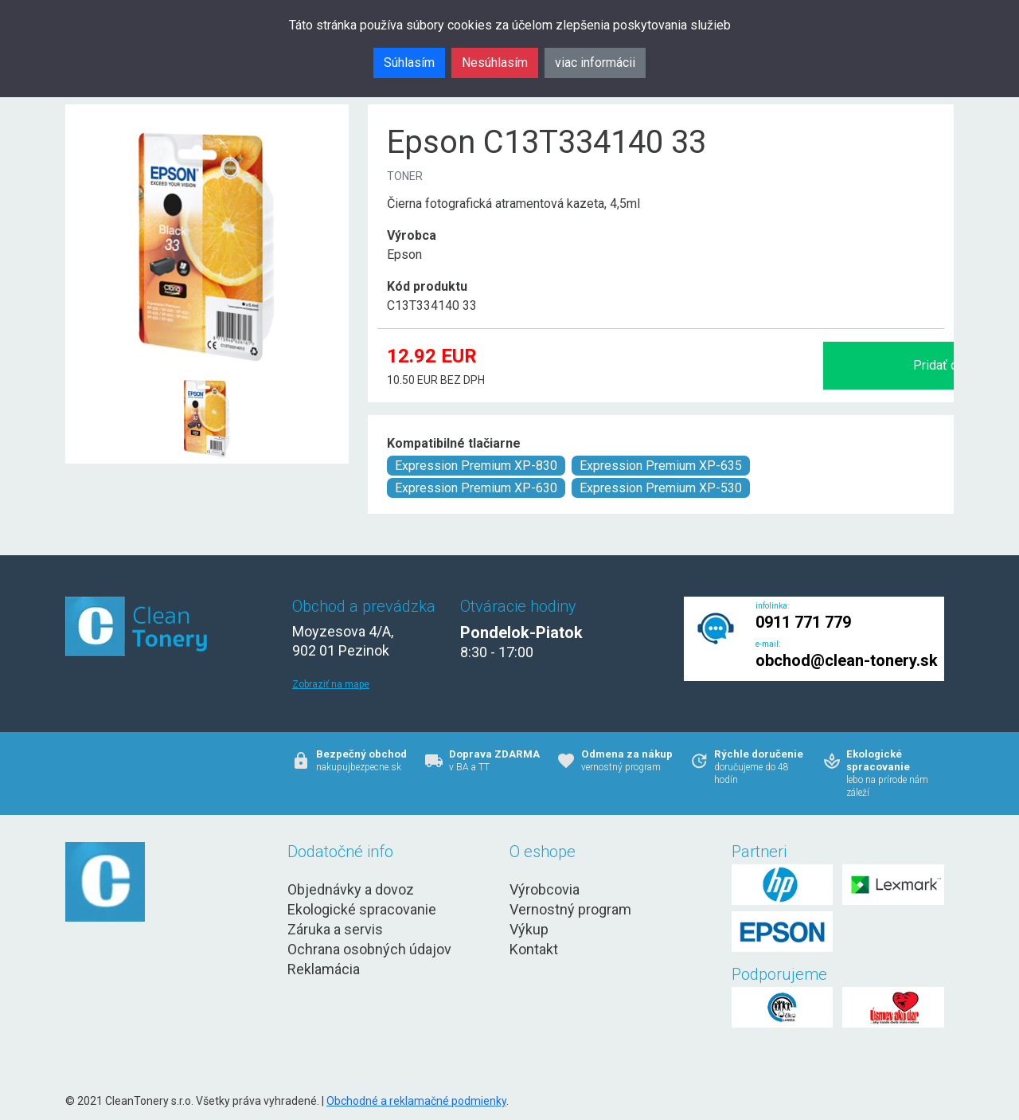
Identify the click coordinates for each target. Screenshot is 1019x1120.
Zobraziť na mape (330, 684)
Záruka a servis (335, 929)
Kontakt (534, 949)
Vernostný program (570, 909)
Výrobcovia (545, 889)
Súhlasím (409, 62)
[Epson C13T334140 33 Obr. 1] (207, 379)
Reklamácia (323, 969)
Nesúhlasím (495, 62)
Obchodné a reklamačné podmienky (416, 1101)
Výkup (529, 929)
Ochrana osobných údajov (369, 949)
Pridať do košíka (775, 365)
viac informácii (595, 62)
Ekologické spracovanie (361, 909)
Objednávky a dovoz (350, 889)
